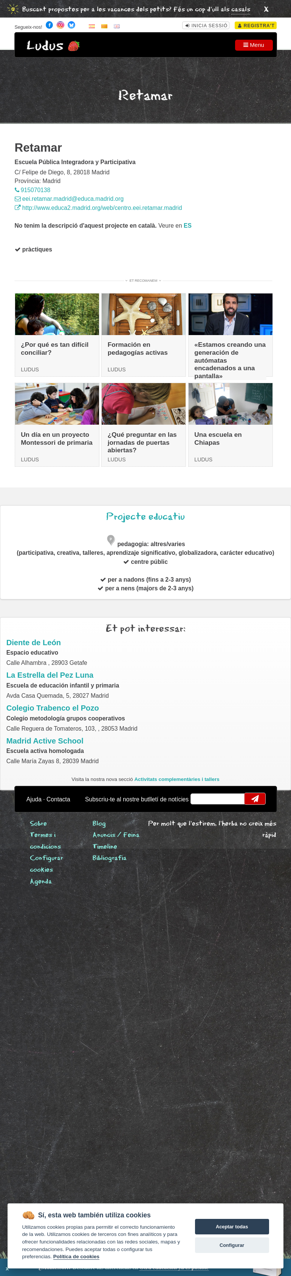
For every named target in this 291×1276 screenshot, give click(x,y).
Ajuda (34, 799)
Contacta (58, 799)
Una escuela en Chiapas (218, 438)
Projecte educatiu (145, 517)
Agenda (41, 881)
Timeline (105, 847)
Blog (99, 824)
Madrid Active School (45, 741)
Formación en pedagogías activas (138, 348)
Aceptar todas (232, 1226)
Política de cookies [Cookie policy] (76, 1256)
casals (240, 9)
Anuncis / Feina (116, 835)
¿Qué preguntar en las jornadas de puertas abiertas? (142, 442)
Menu (253, 45)
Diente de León (33, 642)
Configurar (232, 1245)
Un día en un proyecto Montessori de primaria (57, 438)
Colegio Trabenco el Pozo (52, 708)
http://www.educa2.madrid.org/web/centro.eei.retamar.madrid (98, 208)
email (201, 799)
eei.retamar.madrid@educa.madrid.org (69, 199)
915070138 (33, 190)
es (188, 225)
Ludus (44, 46)
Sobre (38, 824)
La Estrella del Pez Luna (50, 675)
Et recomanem (143, 281)
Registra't (256, 25)
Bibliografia (110, 858)
